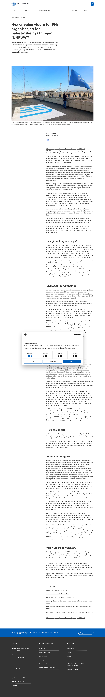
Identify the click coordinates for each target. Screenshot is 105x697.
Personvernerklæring (44, 664)
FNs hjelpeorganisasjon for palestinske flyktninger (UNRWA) (65, 149)
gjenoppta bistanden (72, 395)
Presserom (14, 685)
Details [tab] (52, 338)
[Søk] (92, 4)
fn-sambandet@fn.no (22, 654)
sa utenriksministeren (61, 447)
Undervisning (28, 10)
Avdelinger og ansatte (44, 652)
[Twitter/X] (92, 655)
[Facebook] (92, 643)
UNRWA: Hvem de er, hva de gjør (56, 590)
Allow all (72, 361)
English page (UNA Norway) (46, 660)
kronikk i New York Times (68, 267)
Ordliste (69, 652)
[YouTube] (92, 658)
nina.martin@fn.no (22, 678)
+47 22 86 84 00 (21, 658)
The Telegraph (71, 298)
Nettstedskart (70, 648)
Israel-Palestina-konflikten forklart (57, 594)
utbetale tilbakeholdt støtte (84, 397)
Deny (33, 361)
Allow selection (52, 361)
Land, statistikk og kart (44, 10)
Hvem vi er (87, 10)
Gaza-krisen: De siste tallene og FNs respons (60, 597)
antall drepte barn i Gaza (77, 160)
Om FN (15, 10)
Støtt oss (74, 10)
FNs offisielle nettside (72, 669)
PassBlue (63, 388)
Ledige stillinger (43, 656)
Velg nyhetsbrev (86, 633)
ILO (68, 660)
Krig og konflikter (62, 10)
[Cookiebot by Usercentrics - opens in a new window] (75, 335)
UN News (86, 223)
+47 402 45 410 (21, 681)
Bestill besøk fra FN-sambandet (47, 667)
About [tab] (72, 338)
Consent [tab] (32, 338)
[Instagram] (92, 647)
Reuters (62, 255)
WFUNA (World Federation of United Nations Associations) (76, 664)
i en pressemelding (77, 421)
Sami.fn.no (69, 656)
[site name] (21, 4)
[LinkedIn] (92, 651)
